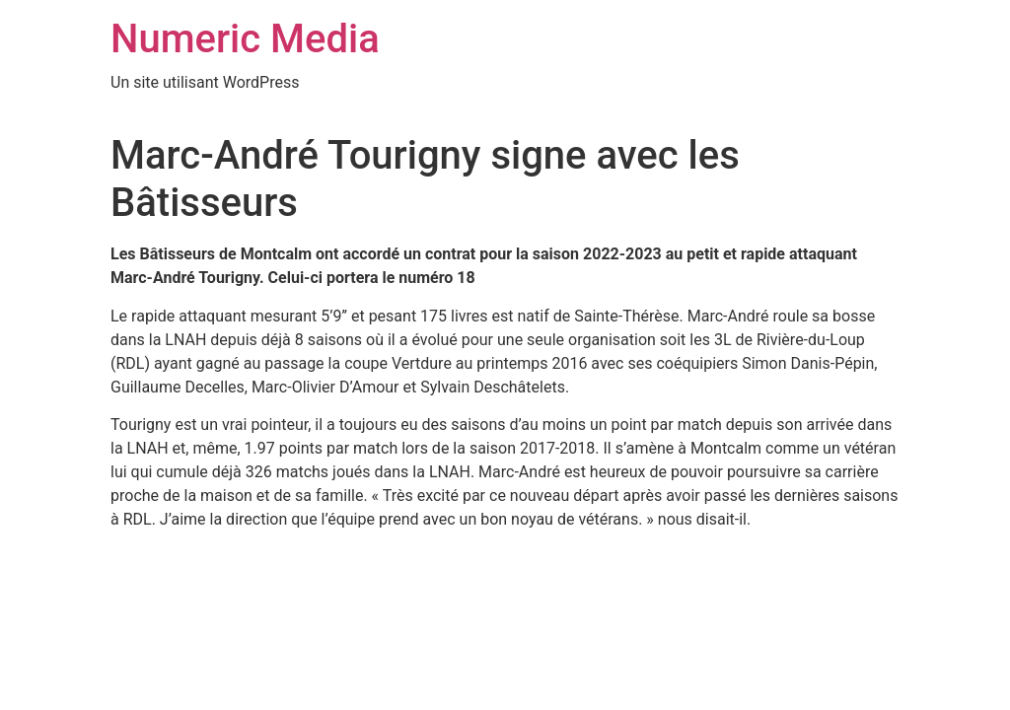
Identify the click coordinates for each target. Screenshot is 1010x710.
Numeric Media (245, 39)
